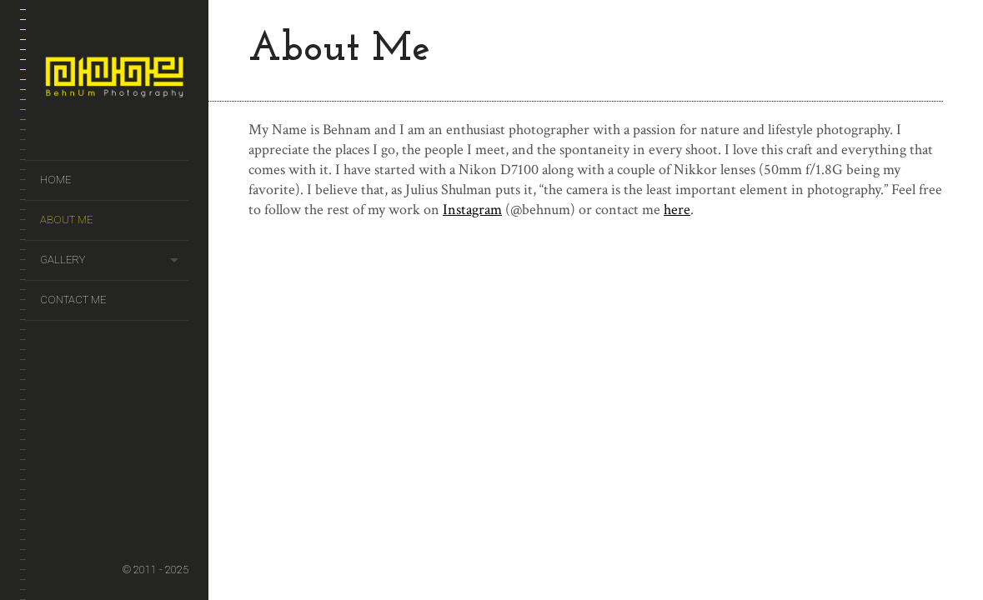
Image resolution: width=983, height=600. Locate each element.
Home (55, 179)
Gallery (62, 259)
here (677, 209)
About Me (66, 219)
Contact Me (73, 299)
